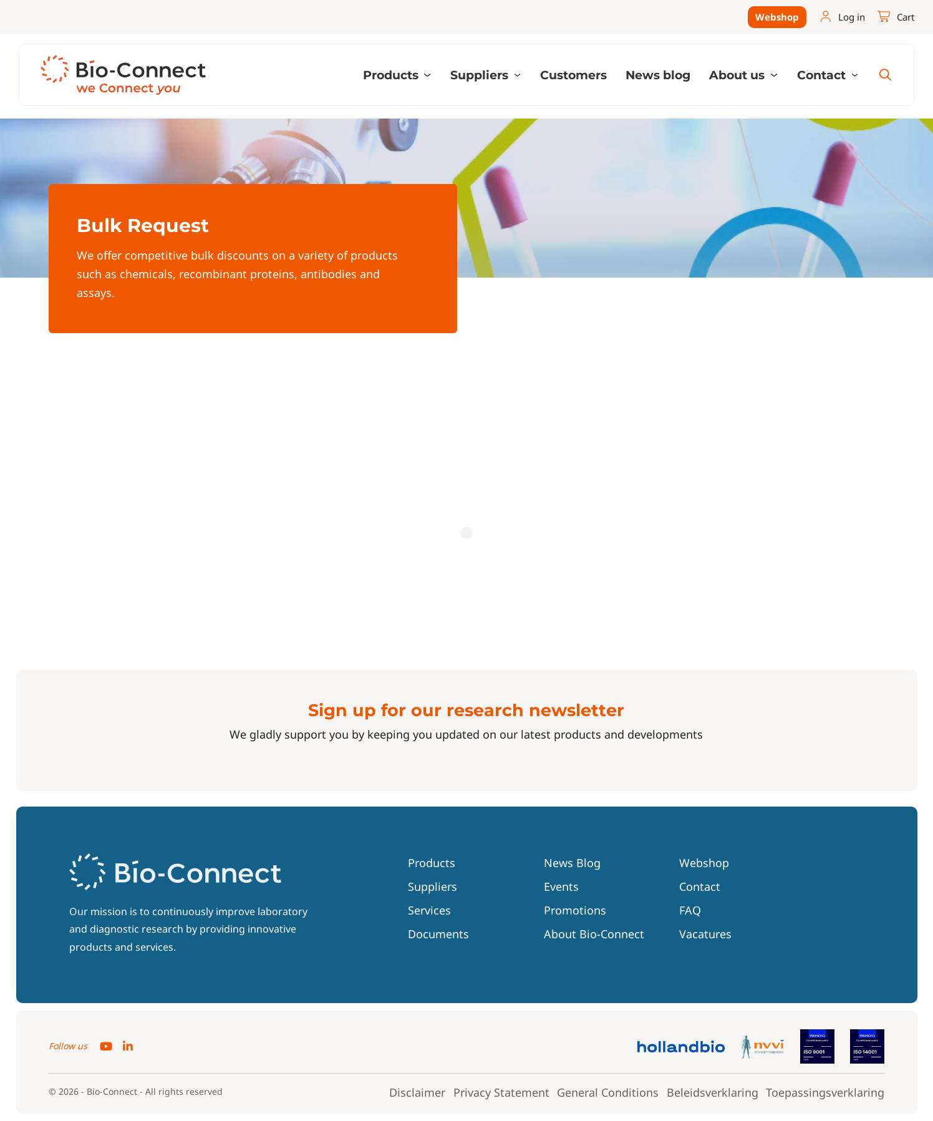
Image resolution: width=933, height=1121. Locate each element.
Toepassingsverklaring (825, 1092)
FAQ (690, 910)
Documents (438, 933)
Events (561, 886)
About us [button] (738, 74)
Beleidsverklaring (712, 1092)
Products (431, 862)
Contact (699, 886)
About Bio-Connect (594, 933)
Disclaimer (417, 1092)
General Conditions (608, 1092)
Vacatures (705, 933)
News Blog (572, 862)
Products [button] (392, 74)
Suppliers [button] (480, 74)
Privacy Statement (501, 1092)
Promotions (575, 910)
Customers (573, 74)
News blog (658, 74)
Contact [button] (823, 74)
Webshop (777, 17)
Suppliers (432, 886)
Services (429, 910)
